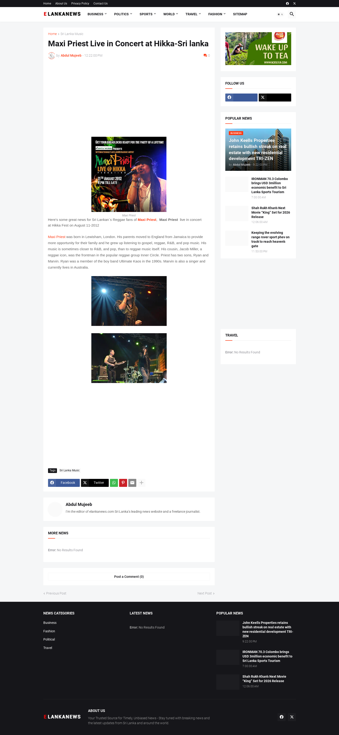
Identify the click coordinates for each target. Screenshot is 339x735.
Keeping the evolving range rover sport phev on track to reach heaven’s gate (270, 239)
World (169, 14)
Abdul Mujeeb (79, 504)
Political (49, 639)
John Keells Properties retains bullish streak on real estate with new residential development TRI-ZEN (267, 629)
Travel (192, 14)
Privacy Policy (80, 3)
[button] (280, 14)
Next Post (205, 593)
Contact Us (100, 3)
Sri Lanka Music (72, 34)
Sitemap (240, 14)
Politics (121, 14)
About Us (61, 3)
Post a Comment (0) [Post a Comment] (129, 577)
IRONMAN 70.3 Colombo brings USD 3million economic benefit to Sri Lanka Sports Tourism (269, 185)
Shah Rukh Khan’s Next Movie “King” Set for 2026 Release (270, 212)
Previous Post (56, 593)
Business (95, 14)
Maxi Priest (147, 220)
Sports (146, 14)
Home (47, 3)
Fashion (215, 14)
